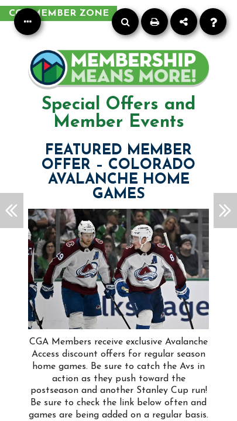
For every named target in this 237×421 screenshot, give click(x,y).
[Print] (154, 21)
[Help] (213, 21)
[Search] (125, 21)
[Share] (183, 21)
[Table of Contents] (27, 21)
